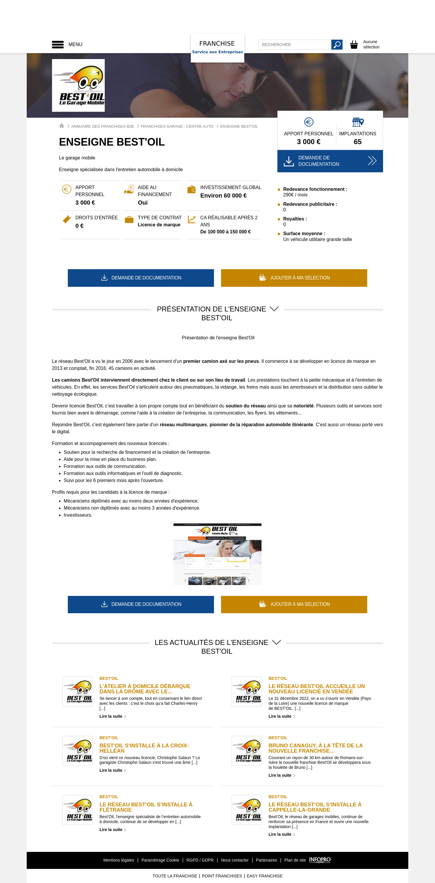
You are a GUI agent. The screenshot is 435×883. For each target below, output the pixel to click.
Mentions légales (118, 860)
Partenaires (266, 860)
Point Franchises (222, 876)
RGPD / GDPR (200, 860)
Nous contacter (235, 860)
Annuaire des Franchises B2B (102, 126)
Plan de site (295, 860)
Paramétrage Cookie (160, 860)
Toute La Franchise (174, 876)
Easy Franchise (265, 876)
